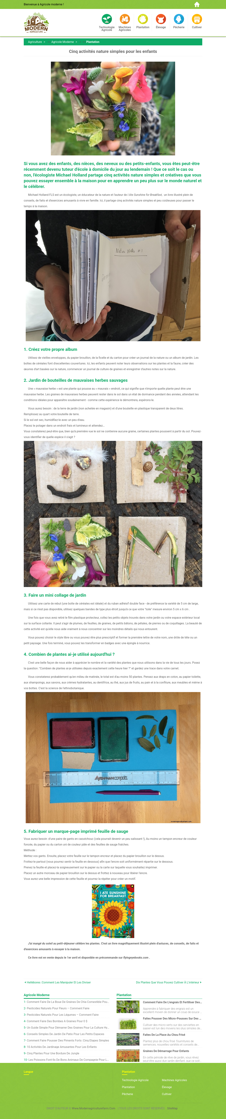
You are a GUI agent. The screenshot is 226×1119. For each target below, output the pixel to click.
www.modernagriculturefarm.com (93, 1108)
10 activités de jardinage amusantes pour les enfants (62, 1047)
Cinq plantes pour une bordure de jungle (53, 1053)
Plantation (92, 42)
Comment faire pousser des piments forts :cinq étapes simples (68, 1040)
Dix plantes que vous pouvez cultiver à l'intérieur (167, 982)
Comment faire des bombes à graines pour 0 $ (57, 1021)
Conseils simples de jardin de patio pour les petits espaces (65, 1034)
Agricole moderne (62, 42)
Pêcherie (127, 1094)
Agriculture (35, 42)
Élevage (167, 1087)
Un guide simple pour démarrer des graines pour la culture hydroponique (68, 1027)
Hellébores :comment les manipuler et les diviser (59, 982)
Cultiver (167, 1094)
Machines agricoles (174, 1080)
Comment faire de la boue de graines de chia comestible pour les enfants (68, 1002)
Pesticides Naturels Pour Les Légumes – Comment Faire (63, 1014)
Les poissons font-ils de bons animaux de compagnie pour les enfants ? (68, 1059)
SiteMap (172, 1108)
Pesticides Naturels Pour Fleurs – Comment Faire (58, 1008)
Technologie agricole (135, 1080)
